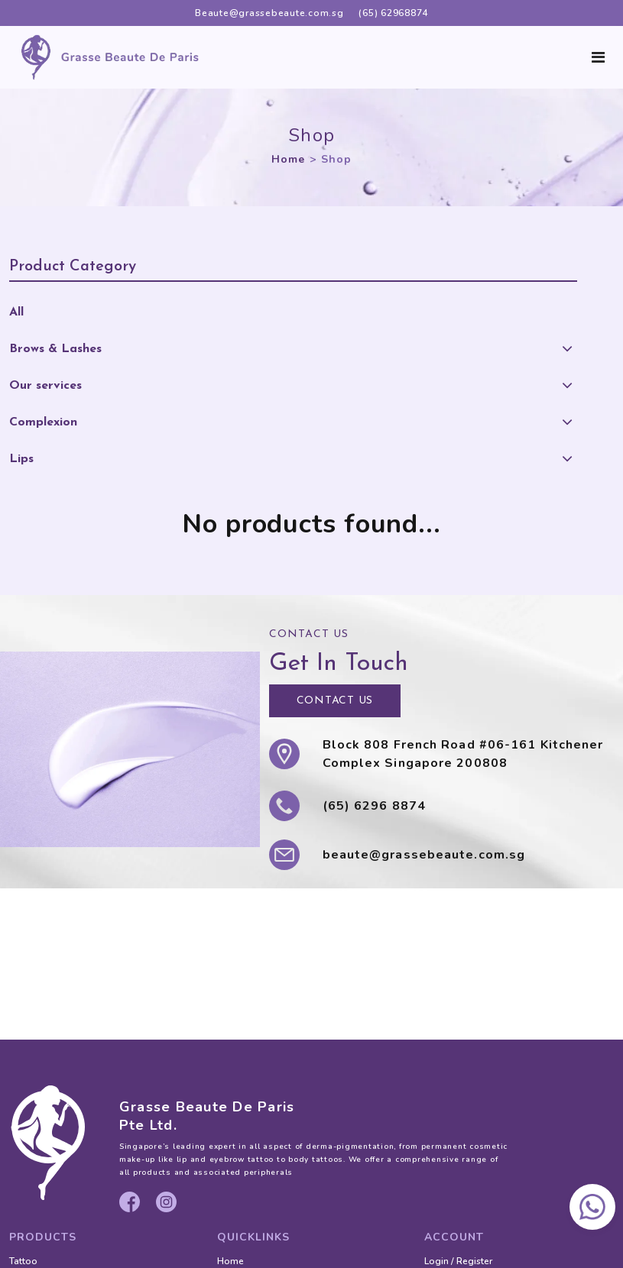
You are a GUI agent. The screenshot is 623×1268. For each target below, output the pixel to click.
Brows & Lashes (55, 349)
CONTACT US (335, 701)
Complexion (43, 422)
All (16, 312)
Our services (45, 386)
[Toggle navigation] (598, 58)
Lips (21, 459)
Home (288, 159)
